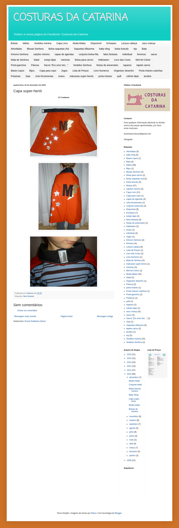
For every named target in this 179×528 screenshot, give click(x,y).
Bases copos (17, 70)
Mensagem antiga (105, 316)
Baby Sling (133, 395)
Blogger (118, 513)
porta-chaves (105, 76)
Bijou (31, 70)
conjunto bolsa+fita (88, 54)
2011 (129, 370)
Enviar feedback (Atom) (35, 321)
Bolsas (14, 43)
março (132, 447)
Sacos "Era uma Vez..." (56, 65)
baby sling (104, 48)
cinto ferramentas (44, 76)
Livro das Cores (122, 59)
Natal (36, 59)
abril (131, 443)
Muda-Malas (79, 43)
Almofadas (16, 48)
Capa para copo (47, 70)
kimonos (141, 54)
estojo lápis (50, 59)
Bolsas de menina (133, 410)
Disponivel (96, 43)
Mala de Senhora (20, 59)
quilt (119, 76)
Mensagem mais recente (25, 316)
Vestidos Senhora (82, 65)
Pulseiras (16, 76)
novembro (134, 416)
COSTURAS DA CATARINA (70, 18)
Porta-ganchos (18, 65)
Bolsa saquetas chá (59, 48)
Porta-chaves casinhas (151, 70)
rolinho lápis (132, 76)
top (135, 48)
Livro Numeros (101, 70)
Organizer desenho (124, 70)
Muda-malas (134, 381)
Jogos (64, 70)
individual (127, 54)
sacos (154, 54)
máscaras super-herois (81, 76)
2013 (129, 362)
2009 (129, 460)
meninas (65, 59)
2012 (129, 366)
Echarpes (111, 43)
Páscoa (35, 65)
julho (131, 432)
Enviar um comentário (27, 310)
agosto (132, 428)
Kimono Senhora (19, 54)
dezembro (134, 377)
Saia (28, 76)
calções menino (41, 54)
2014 (129, 358)
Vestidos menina (42, 43)
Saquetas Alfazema (84, 48)
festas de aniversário (107, 65)
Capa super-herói (134, 400)
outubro (133, 420)
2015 (129, 354)
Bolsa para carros (84, 59)
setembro (133, 424)
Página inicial (67, 316)
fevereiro (133, 451)
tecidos (147, 76)
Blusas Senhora (35, 48)
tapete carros (143, 65)
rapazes (127, 65)
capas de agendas (64, 54)
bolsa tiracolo (122, 48)
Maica (93, 513)
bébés (26, 43)
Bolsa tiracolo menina (135, 390)
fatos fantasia (110, 54)
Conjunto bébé (135, 385)
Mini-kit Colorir (143, 59)
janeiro (132, 455)
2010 (129, 374)
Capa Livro (62, 43)
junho (132, 436)
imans (61, 76)
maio (131, 440)
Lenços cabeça (129, 43)
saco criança (148, 43)
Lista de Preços (80, 70)
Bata (144, 48)
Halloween (103, 59)
